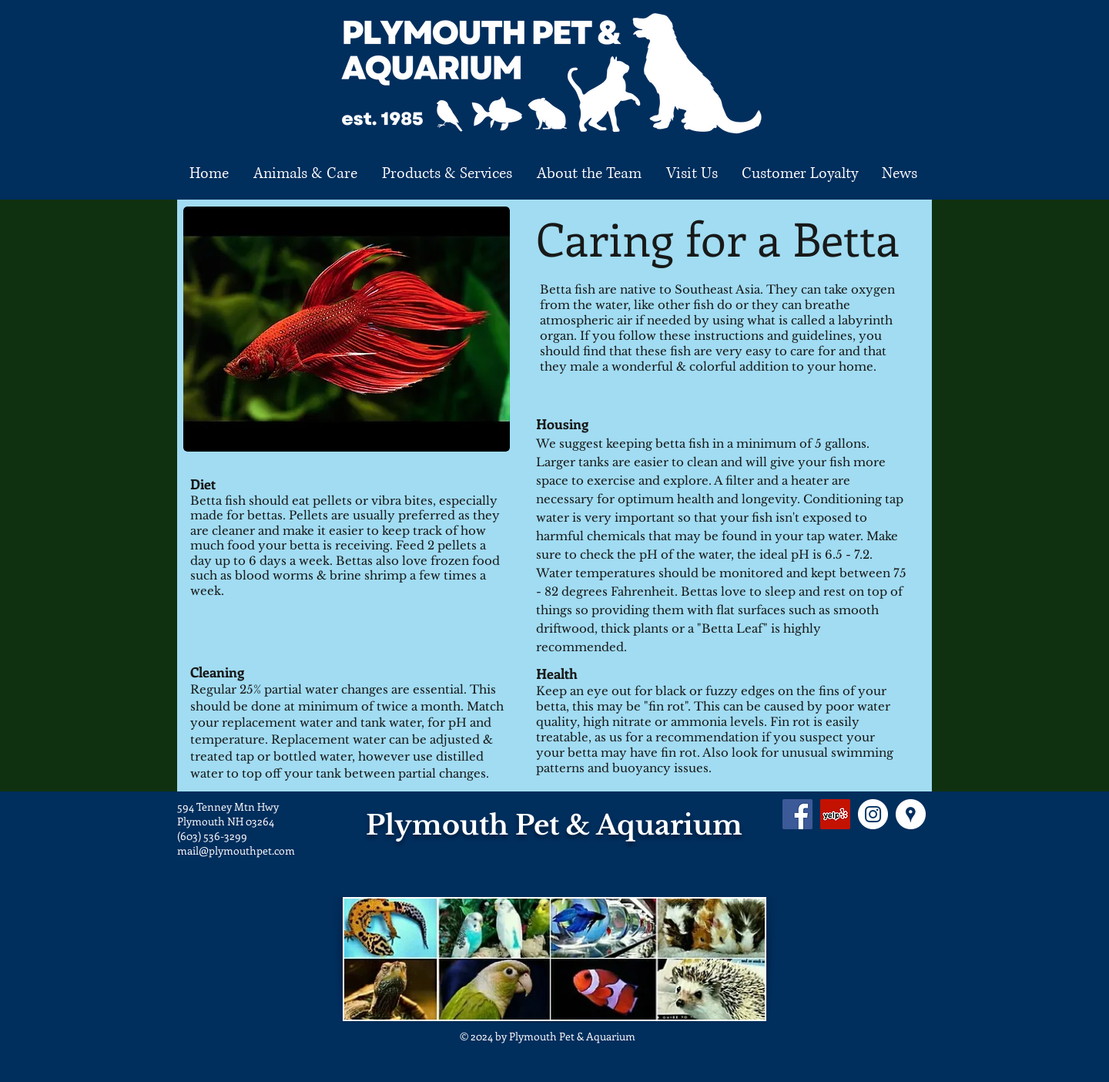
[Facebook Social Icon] (797, 814)
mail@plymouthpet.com (236, 850)
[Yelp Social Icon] (835, 814)
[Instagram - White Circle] (873, 814)
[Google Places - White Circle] (911, 814)
